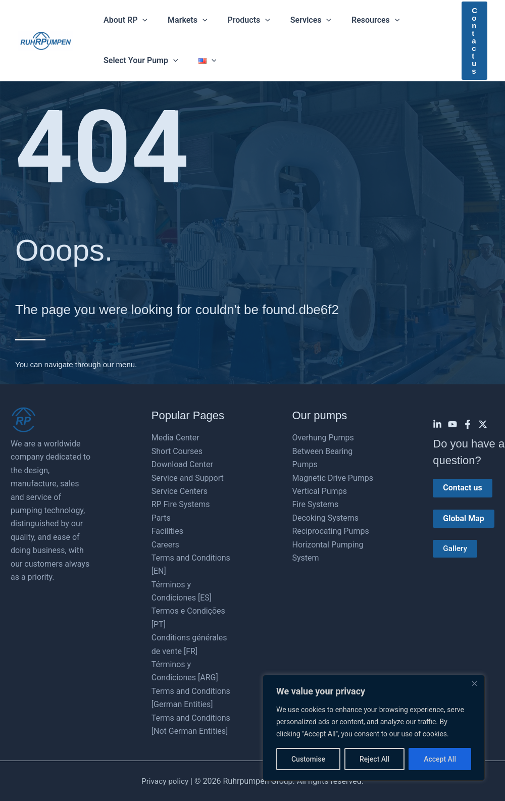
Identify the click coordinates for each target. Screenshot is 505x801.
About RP (123, 20)
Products (239, 20)
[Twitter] (482, 424)
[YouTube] (452, 424)
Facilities (167, 531)
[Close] (474, 683)
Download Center (182, 464)
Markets (181, 20)
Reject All (374, 759)
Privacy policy (165, 781)
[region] (374, 728)
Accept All (440, 759)
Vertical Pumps (319, 491)
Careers (165, 544)
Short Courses (177, 451)
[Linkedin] (437, 424)
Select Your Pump (139, 60)
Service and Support (188, 478)
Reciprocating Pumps (330, 531)
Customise (308, 759)
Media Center (175, 437)
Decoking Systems (325, 518)
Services (296, 20)
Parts (161, 518)
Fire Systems (315, 504)
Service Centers (180, 491)
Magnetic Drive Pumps (333, 478)
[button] (140, 20)
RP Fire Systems (181, 504)
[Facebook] (467, 424)
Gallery (455, 548)
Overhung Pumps (323, 437)
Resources (357, 20)
